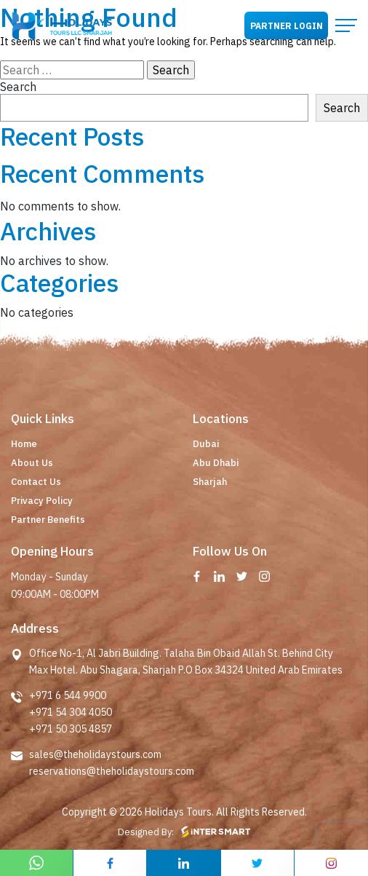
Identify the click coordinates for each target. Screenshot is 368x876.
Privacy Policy (42, 500)
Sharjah (210, 482)
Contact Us (36, 482)
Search (18, 86)
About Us (32, 463)
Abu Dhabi (216, 463)
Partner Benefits (48, 519)
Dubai (206, 444)
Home (24, 444)
